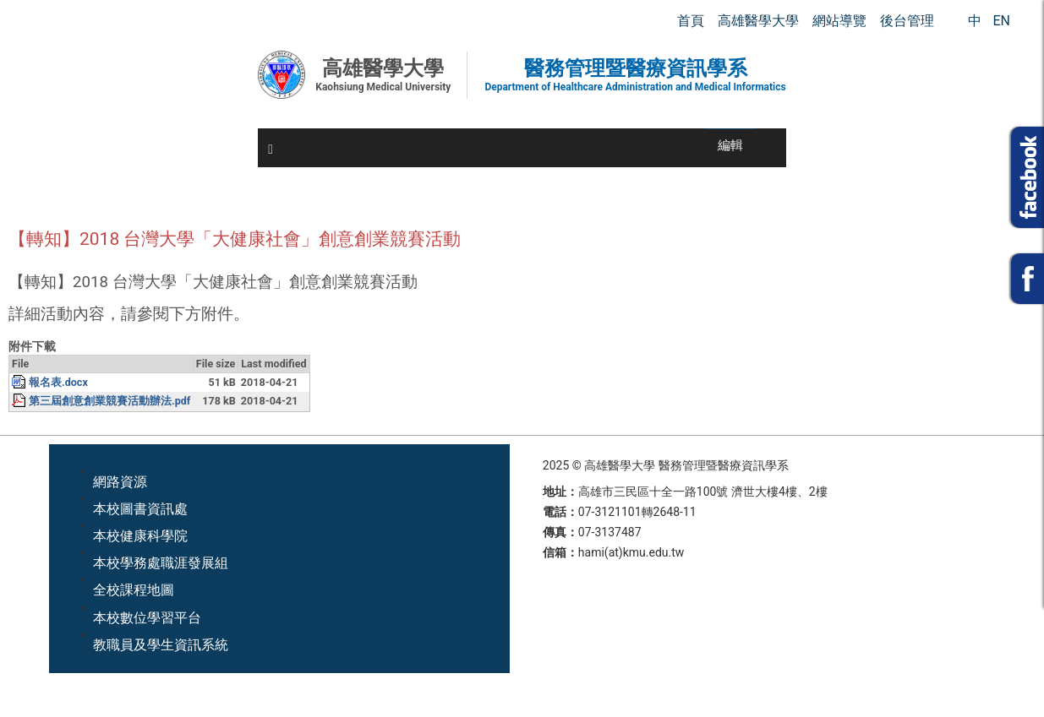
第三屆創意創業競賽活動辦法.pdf (109, 400)
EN (1001, 21)
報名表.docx (58, 382)
